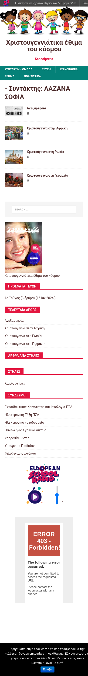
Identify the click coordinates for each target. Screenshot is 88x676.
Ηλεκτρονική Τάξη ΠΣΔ (22, 415)
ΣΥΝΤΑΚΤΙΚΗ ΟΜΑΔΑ (18, 69)
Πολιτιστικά (32, 76)
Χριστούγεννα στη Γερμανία (47, 175)
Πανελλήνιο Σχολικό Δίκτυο (25, 430)
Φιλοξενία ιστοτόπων (21, 453)
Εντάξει (47, 669)
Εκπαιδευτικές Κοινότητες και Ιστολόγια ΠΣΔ (38, 407)
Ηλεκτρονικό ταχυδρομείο (24, 422)
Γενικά (9, 76)
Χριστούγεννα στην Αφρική (47, 128)
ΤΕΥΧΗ (46, 69)
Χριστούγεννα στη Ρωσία (45, 152)
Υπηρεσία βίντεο (17, 438)
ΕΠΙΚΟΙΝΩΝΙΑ (69, 69)
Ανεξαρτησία (36, 108)
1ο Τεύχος (12, 298)
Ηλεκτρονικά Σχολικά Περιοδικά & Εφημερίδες (45, 3)
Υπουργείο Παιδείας (20, 446)
